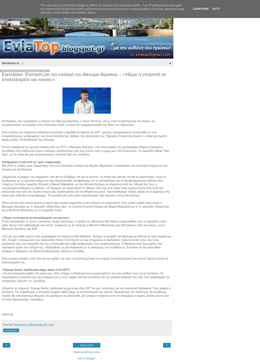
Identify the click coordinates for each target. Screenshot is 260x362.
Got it (216, 8)
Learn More (201, 8)
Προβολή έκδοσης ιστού (87, 352)
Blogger (90, 358)
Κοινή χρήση (11, 330)
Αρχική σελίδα (87, 345)
